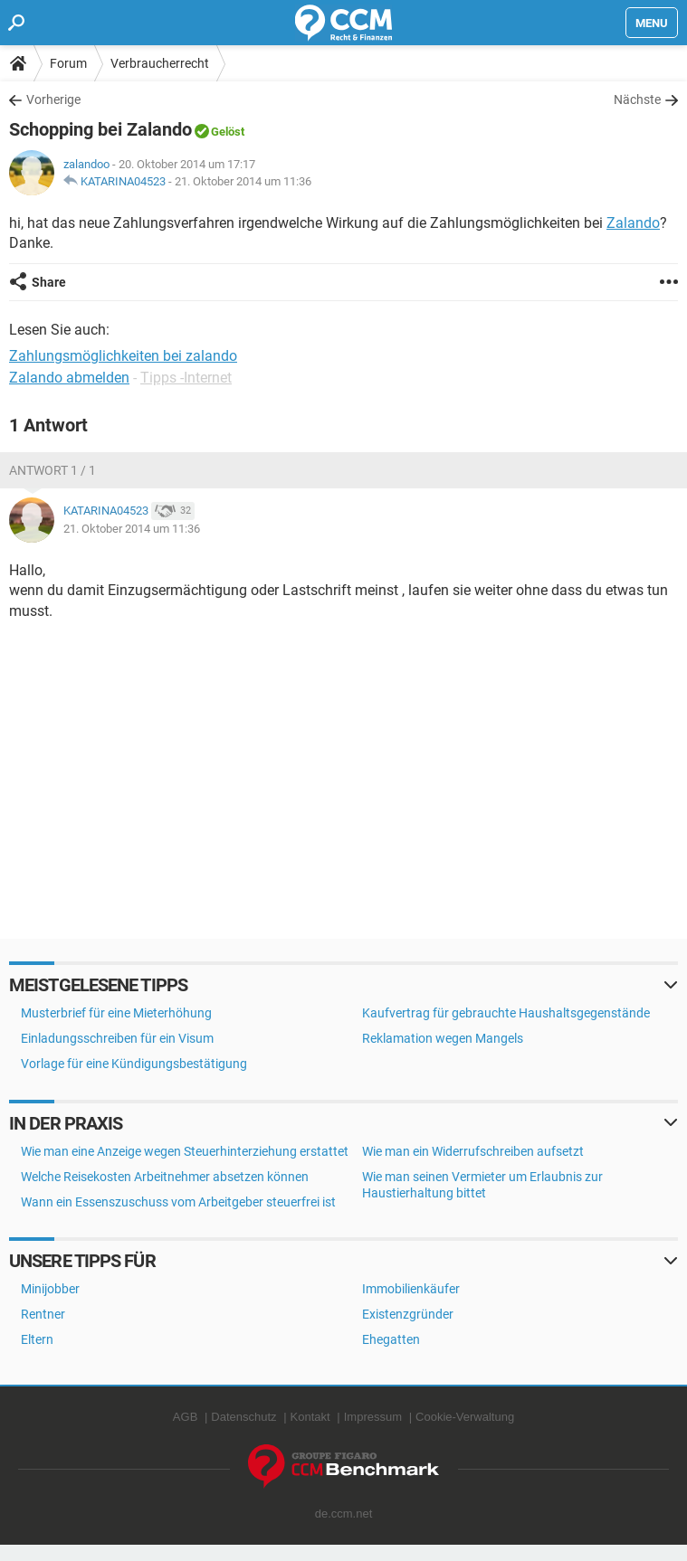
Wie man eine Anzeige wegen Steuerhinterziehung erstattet (184, 1151)
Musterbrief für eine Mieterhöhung (116, 1013)
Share (49, 282)
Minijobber (50, 1289)
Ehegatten (391, 1339)
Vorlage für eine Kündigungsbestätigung (134, 1063)
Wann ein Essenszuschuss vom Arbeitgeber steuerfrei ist (178, 1202)
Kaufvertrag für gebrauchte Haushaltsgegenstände (506, 1013)
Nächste (637, 99)
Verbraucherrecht (159, 63)
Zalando (633, 223)
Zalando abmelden (69, 377)
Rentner (43, 1314)
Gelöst (227, 131)
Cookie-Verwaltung (464, 1417)
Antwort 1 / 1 (52, 470)
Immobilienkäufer (411, 1289)
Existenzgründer (407, 1314)
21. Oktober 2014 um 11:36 (243, 181)
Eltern (37, 1339)
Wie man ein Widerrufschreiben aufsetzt (473, 1151)
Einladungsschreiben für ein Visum (117, 1038)
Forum (68, 63)
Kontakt (310, 1417)
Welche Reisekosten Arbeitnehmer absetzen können (165, 1176)
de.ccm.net (344, 1513)
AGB (185, 1417)
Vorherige (53, 99)
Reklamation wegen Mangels (442, 1038)
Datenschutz (243, 1417)
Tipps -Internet (186, 377)
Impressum (373, 1417)
